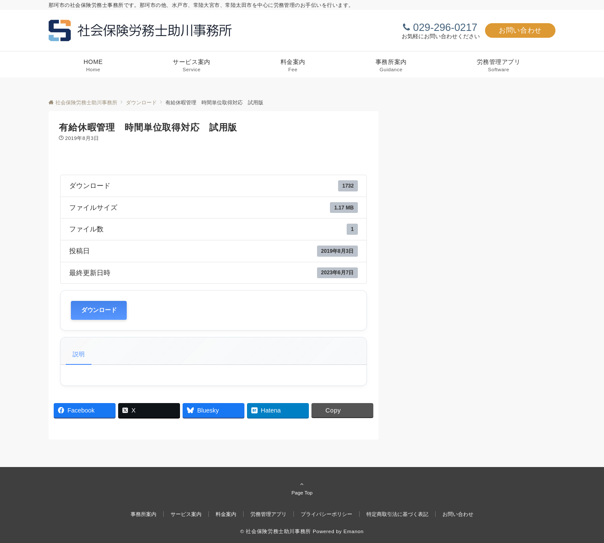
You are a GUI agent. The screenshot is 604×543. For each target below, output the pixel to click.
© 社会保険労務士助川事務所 (275, 531)
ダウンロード (98, 310)
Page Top (302, 488)
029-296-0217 (445, 27)
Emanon (354, 531)
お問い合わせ (520, 30)
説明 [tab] (79, 354)
